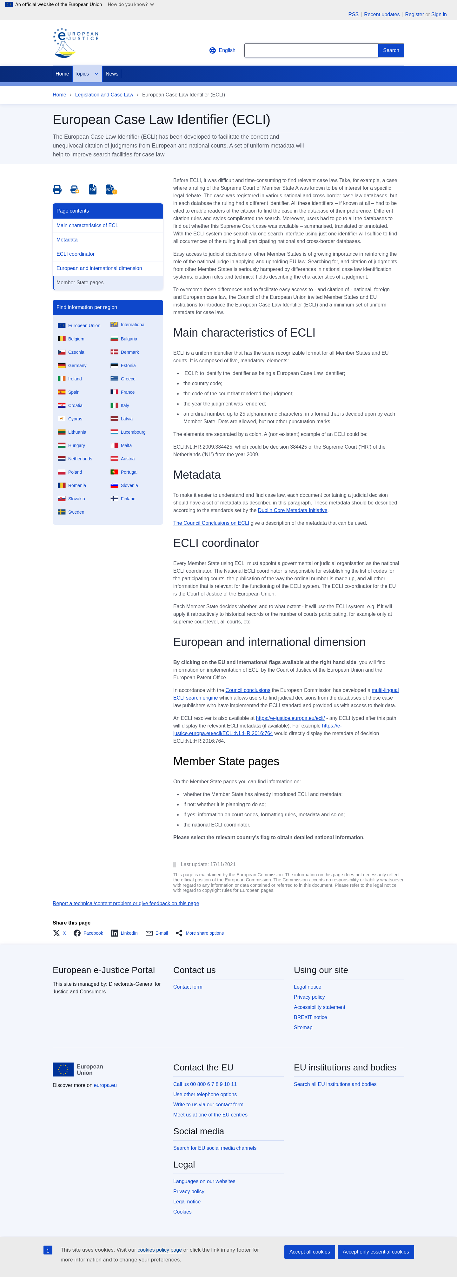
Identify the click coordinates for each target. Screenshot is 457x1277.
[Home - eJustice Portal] (75, 43)
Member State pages (80, 282)
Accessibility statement (319, 1007)
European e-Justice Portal (104, 970)
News (112, 73)
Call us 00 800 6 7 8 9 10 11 (205, 1084)
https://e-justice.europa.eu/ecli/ (290, 718)
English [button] (222, 50)
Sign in (439, 14)
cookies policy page (159, 1250)
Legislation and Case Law (104, 94)
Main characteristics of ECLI (88, 225)
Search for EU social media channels (214, 1148)
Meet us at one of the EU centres (210, 1114)
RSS (353, 14)
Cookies (182, 1211)
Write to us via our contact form (208, 1104)
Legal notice (307, 987)
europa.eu (105, 1085)
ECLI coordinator (75, 254)
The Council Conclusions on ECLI (211, 523)
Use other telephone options (205, 1094)
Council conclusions (248, 690)
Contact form (187, 987)
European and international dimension (99, 268)
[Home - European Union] (78, 1069)
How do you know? (131, 4)
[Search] (391, 50)
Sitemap (303, 1027)
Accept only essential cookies (376, 1251)
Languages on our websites (204, 1181)
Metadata (67, 239)
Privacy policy (309, 997)
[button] (61, 933)
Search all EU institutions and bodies (335, 1084)
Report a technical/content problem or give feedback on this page (126, 903)
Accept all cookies (309, 1251)
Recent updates (382, 14)
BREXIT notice (310, 1017)
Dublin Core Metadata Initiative (293, 510)
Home (62, 73)
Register (414, 14)
